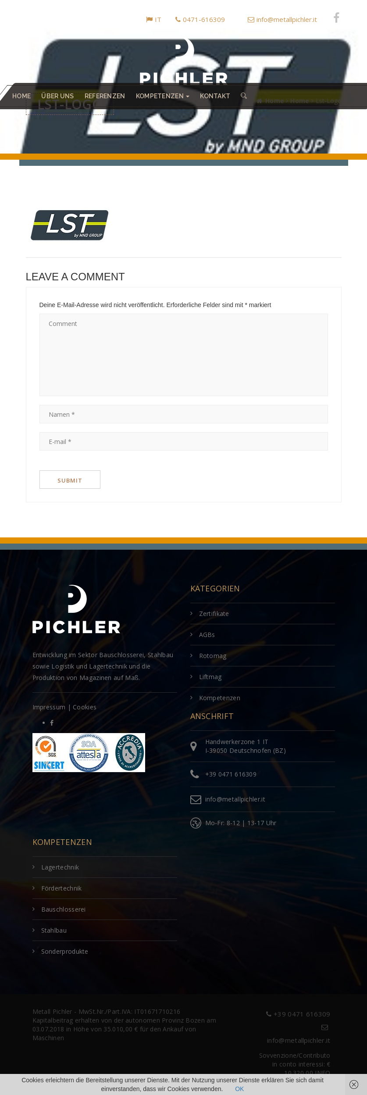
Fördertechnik (61, 888)
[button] (243, 96)
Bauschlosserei (63, 909)
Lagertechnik (60, 867)
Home (21, 96)
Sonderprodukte (65, 951)
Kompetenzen (219, 698)
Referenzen (105, 96)
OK (239, 1088)
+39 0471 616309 (231, 774)
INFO (322, 1073)
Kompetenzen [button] (163, 96)
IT (153, 19)
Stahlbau (54, 930)
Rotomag (213, 655)
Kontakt (215, 96)
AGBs (207, 634)
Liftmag (210, 677)
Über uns (57, 96)
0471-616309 (200, 19)
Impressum (49, 707)
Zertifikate (214, 613)
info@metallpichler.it (282, 19)
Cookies (84, 707)
